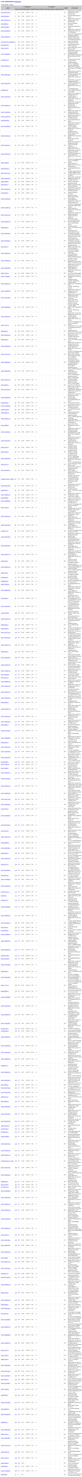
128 (16, 762)
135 (16, 793)
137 (16, 804)
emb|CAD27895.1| (5, 613)
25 (15, 168)
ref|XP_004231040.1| (6, 525)
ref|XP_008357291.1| (6, 747)
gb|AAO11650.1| (5, 809)
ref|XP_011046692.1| (6, 879)
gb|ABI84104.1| (4, 90)
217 (16, 1284)
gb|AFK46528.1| (4, 193)
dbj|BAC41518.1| (5, 273)
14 (15, 74)
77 (15, 577)
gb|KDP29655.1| (4, 651)
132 (16, 892)
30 (15, 189)
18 (15, 105)
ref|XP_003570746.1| (6, 1092)
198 (16, 1155)
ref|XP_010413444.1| (6, 96)
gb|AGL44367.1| (4, 1028)
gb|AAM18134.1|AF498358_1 (8, 42)
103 (16, 628)
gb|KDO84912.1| (5, 742)
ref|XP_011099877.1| (6, 670)
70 (15, 425)
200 (16, 1167)
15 (15, 83)
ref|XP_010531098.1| (6, 297)
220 (16, 1304)
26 (15, 173)
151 (16, 895)
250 (16, 1463)
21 (15, 120)
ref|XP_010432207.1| (6, 721)
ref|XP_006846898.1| (6, 1335)
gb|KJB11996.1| (4, 573)
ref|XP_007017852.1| (6, 1088)
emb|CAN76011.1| (5, 1235)
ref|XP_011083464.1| (6, 1114)
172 (16, 1006)
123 (16, 730)
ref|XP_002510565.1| (6, 637)
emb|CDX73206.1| (5, 955)
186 (16, 1235)
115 (16, 692)
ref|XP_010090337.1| (6, 1327)
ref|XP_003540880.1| (6, 997)
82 (15, 490)
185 (16, 1101)
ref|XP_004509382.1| (6, 31)
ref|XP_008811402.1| (6, 545)
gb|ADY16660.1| (5, 181)
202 (16, 1181)
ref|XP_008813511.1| (6, 1204)
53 (15, 331)
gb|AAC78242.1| (5, 1355)
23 (15, 154)
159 (16, 927)
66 (15, 406)
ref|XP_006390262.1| (6, 1037)
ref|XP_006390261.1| (6, 1072)
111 (16, 674)
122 (16, 724)
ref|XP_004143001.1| (6, 825)
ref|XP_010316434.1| (6, 112)
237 (16, 1389)
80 (15, 479)
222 (16, 1313)
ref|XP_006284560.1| (6, 307)
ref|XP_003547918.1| (6, 848)
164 (16, 955)
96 (15, 447)
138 (16, 809)
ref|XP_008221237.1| (6, 1261)
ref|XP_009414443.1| (6, 1308)
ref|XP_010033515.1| (6, 432)
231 (16, 1365)
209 (16, 1218)
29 (15, 184)
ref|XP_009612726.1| (6, 83)
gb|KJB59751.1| (4, 1422)
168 (16, 977)
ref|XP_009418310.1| (6, 1300)
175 (16, 1028)
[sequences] (17, 1)
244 (16, 1434)
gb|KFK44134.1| (4, 1097)
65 (15, 402)
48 (15, 307)
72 (15, 567)
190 (16, 1121)
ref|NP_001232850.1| (6, 778)
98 (15, 598)
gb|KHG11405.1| (5, 1359)
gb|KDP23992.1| (4, 624)
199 (16, 1161)
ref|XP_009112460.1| (6, 485)
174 (16, 1023)
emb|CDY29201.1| (5, 16)
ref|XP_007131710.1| (6, 1445)
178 (16, 1228)
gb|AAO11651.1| (5, 464)
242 (16, 1422)
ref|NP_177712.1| (5, 985)
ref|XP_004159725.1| (6, 221)
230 (16, 1359)
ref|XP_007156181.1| (6, 379)
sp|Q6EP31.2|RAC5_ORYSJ (7, 479)
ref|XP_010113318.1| (6, 354)
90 (15, 581)
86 (15, 507)
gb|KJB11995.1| (4, 577)
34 (15, 215)
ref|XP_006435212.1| (6, 418)
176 (16, 1031)
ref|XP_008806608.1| (6, 590)
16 (15, 90)
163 (16, 949)
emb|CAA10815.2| (5, 764)
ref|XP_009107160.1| (6, 1144)
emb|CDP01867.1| (5, 45)
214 (16, 1268)
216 (16, 1277)
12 (15, 60)
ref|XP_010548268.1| (6, 406)
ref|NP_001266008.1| (6, 1319)
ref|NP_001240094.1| (6, 906)
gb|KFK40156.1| (4, 339)
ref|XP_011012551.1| (6, 145)
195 (16, 1136)
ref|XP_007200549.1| (6, 815)
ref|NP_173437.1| (5, 1458)
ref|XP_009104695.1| (6, 1252)
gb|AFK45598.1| (4, 762)
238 (16, 1466)
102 (16, 624)
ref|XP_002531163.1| (6, 173)
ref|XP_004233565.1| (6, 346)
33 (15, 207)
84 (15, 498)
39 (15, 240)
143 (16, 842)
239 (16, 1402)
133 (16, 778)
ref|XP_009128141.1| (6, 1155)
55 (15, 339)
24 (15, 162)
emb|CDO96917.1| (5, 412)
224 (16, 1327)
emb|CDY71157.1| (5, 892)
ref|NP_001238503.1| (6, 606)
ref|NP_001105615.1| (6, 692)
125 (16, 747)
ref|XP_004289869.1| (6, 738)
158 (16, 923)
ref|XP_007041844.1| (6, 751)
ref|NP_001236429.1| (6, 1006)
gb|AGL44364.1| (4, 385)
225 (16, 1335)
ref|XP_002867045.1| (6, 233)
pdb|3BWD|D (4, 1474)
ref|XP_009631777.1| (6, 554)
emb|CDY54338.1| (5, 958)
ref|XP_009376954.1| (6, 1197)
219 (16, 1300)
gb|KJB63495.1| (4, 1181)
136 (16, 799)
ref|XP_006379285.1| (6, 657)
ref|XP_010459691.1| (6, 1375)
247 (16, 1445)
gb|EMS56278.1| (4, 581)
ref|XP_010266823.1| (6, 886)
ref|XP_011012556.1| (6, 215)
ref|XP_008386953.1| (6, 1059)
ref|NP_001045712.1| (6, 665)
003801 (7, 4)
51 (15, 316)
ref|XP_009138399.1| (6, 397)
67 (15, 409)
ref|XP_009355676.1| (6, 686)
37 (15, 227)
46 (15, 145)
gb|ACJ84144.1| (4, 927)
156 (16, 906)
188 (16, 1240)
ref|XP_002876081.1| (6, 240)
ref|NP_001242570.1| (6, 1277)
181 (16, 1084)
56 (15, 346)
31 (15, 193)
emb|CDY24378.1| (5, 1452)
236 (16, 1383)
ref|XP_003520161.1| (6, 1080)
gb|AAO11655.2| (5, 677)
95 (15, 584)
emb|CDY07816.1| (5, 168)
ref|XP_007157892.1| (6, 1268)
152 (16, 879)
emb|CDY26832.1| (5, 409)
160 (16, 930)
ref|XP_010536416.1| (6, 772)
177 (16, 1037)
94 (15, 561)
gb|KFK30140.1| (4, 1132)
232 (16, 1059)
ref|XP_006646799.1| (6, 1245)
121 (16, 721)
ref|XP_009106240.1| (6, 949)
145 (16, 853)
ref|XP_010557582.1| (6, 1167)
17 (15, 96)
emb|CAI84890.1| (5, 425)
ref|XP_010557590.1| (6, 1240)
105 (16, 637)
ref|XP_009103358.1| (6, 1438)
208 (16, 1210)
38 (15, 233)
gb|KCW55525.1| (5, 447)
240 (16, 1409)
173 (16, 1014)
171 (16, 997)
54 (15, 335)
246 (16, 1438)
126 (16, 751)
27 (15, 178)
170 (16, 991)
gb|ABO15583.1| (5, 1129)
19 (15, 112)
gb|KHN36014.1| (5, 853)
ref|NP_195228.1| (5, 1389)
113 (16, 681)
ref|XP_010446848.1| (6, 501)
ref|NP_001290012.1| (6, 207)
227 (16, 1350)
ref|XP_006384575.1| (6, 1228)
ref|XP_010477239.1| (6, 799)
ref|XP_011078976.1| (6, 116)
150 (16, 875)
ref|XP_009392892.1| (6, 1106)
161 (16, 934)
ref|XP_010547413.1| (6, 716)
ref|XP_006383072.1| (6, 253)
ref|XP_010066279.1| (6, 1343)
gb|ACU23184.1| (5, 1184)
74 (15, 1474)
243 (16, 1429)
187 (16, 1106)
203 (16, 1184)
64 (15, 397)
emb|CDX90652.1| (5, 842)
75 (15, 573)
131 (16, 772)
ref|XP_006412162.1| (6, 836)
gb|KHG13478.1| (5, 628)
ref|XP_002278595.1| (6, 757)
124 (16, 738)
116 (16, 698)
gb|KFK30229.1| (4, 227)
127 (16, 757)
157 (16, 915)
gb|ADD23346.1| (5, 1031)
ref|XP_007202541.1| (6, 135)
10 (15, 48)
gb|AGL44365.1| (4, 724)
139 (16, 815)
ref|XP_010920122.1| (6, 1150)
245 (16, 1470)
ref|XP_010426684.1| (6, 126)
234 (16, 1375)
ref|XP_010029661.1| (6, 54)
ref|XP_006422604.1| (6, 1175)
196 (16, 1144)
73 (15, 440)
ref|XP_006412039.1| (6, 458)
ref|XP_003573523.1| (6, 632)
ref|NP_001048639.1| (6, 1414)
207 (16, 1204)
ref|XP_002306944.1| (6, 793)
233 (16, 1371)
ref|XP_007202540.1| (6, 198)
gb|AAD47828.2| (5, 875)
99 (15, 606)
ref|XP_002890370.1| (6, 1014)
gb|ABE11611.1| (4, 531)
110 (16, 670)
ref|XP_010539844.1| (6, 1045)
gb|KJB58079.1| (4, 1395)
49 (15, 291)
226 (16, 1343)
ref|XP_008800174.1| (6, 681)
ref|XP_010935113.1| (6, 645)
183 (16, 1092)
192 (16, 1125)
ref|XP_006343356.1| (6, 178)
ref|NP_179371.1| (5, 325)
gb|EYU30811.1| (4, 184)
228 (16, 1355)
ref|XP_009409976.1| (6, 1284)
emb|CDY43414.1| (5, 1125)
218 (16, 1292)
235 (16, 1379)
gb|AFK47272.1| (4, 1273)
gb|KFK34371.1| (4, 490)
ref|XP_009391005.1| (6, 804)
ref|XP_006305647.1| (6, 941)
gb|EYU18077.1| (4, 246)
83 (15, 494)
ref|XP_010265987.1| (6, 1023)
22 (15, 126)
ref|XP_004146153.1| (6, 316)
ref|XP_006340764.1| (6, 189)
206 (16, 1197)
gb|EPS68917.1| (4, 331)
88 (15, 525)
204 (16, 1187)
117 (16, 702)
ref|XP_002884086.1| (6, 362)
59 (15, 371)
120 (16, 742)
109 (16, 665)
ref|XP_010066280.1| (6, 1365)
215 (16, 1273)
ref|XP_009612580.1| (6, 74)
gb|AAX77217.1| (5, 1350)
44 (15, 273)
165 (16, 958)
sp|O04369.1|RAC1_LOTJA (7, 1161)
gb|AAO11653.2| (5, 831)
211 (16, 1252)
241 (16, 1414)
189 (16, 1114)
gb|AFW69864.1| (5, 702)
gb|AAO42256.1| (5, 1379)
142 (16, 836)
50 (15, 297)
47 (15, 283)
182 (16, 1088)
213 (16, 1261)
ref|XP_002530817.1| (6, 923)
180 (16, 1080)
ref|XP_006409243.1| (6, 66)
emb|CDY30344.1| (5, 584)
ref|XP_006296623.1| (6, 283)
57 (15, 354)
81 (15, 485)
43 (15, 268)
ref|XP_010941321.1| (6, 516)
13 (15, 66)
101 (16, 619)
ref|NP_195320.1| (5, 507)
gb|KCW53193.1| (5, 452)
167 (16, 971)
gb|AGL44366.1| (4, 1084)
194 (16, 1132)
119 (16, 716)
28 (15, 181)
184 (16, 1097)
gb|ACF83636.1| (4, 598)
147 (16, 858)
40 (15, 246)
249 (16, 1458)
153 (16, 886)
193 (16, 1129)
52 (15, 325)
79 (15, 470)
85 (15, 501)
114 (16, 686)
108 (16, 657)
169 (16, 985)
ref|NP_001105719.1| (6, 619)
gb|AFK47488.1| (4, 1304)
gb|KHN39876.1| (5, 991)
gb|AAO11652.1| (5, 1187)
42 (15, 260)
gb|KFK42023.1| (4, 971)
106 (16, 645)
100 (16, 613)
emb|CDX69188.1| (5, 120)
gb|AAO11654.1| (5, 48)
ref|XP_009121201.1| (6, 1371)
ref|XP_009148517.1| (6, 105)
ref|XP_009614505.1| (6, 154)
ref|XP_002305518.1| (6, 1210)
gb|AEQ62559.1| (4, 930)
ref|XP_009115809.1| (6, 537)
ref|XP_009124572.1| (6, 20)
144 (16, 848)
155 (16, 1072)
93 (15, 554)
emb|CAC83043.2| (5, 674)
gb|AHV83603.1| (5, 1463)
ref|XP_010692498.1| (6, 1191)
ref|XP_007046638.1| (6, 260)
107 (16, 651)
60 (15, 452)
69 (15, 418)
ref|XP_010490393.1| (6, 291)
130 (16, 768)
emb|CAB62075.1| (5, 1409)
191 (16, 1052)
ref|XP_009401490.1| (6, 1429)
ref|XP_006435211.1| (6, 567)
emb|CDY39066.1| (5, 1136)
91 (15, 537)
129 (16, 764)
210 (16, 1245)
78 (15, 464)
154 (16, 900)
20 (15, 116)
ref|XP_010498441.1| (6, 934)
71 (15, 432)
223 (16, 1319)
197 (16, 1150)
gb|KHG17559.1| (5, 1434)
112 (16, 677)
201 (16, 1175)
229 (16, 1395)
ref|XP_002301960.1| (6, 977)
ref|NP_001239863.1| (6, 870)
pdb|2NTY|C (4, 895)
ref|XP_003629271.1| (6, 36)
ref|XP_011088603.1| (6, 915)
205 (16, 1191)
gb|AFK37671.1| (4, 864)
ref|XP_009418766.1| (6, 1121)
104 (16, 632)
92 (15, 545)
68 (15, 412)
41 (15, 253)
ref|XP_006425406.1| (6, 371)
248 (16, 1452)
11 (15, 54)
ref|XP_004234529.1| (6, 335)
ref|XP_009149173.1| (6, 709)
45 (15, 276)
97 (15, 590)
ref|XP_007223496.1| (6, 1402)
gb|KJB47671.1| (4, 900)
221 (16, 1308)
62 (15, 385)
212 (16, 1258)
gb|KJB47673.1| (4, 1065)
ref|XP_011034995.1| (6, 1383)
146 (16, 1065)
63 (15, 389)
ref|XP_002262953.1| (6, 786)
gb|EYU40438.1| (4, 768)
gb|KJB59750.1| (4, 1466)
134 (16, 786)
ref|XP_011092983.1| (6, 276)
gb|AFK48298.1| (4, 24)
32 (15, 198)
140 (16, 825)
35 (15, 221)
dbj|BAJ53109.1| (4, 1292)
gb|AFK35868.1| (4, 498)
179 (16, 1045)
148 (16, 864)
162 (16, 941)
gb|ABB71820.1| (4, 402)
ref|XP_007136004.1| (6, 1218)
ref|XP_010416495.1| (6, 1052)
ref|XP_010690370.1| (6, 494)
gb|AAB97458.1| (5, 1313)
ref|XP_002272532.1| (6, 389)
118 (16, 709)
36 (15, 135)
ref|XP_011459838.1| (6, 1470)
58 (15, 362)
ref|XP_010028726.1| (6, 698)
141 (16, 831)
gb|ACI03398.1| (4, 1258)
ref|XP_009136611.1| (6, 470)
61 (15, 379)
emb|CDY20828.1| (5, 27)
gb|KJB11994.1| (4, 561)
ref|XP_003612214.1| (6, 858)
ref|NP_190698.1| (5, 162)
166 (16, 964)
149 (16, 870)
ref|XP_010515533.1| (6, 440)
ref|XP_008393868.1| (6, 268)
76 (15, 458)
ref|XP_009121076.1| (6, 12)
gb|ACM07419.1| (5, 60)
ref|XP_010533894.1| (6, 964)
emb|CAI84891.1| (5, 1101)
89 (15, 531)
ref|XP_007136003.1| (6, 730)
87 (15, 516)
